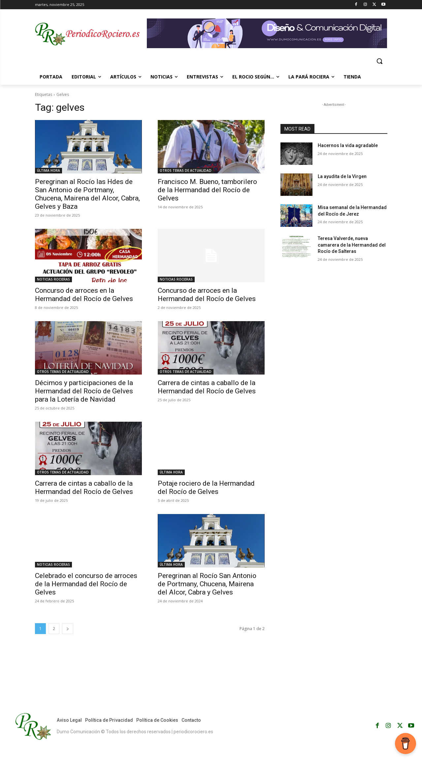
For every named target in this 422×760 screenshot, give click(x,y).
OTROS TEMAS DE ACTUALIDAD (185, 170)
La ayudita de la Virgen (342, 176)
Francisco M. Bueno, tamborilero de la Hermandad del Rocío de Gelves (207, 190)
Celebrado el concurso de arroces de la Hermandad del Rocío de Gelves (86, 584)
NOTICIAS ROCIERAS (53, 279)
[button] (379, 61)
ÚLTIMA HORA (48, 170)
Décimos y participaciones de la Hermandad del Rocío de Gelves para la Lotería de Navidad (84, 391)
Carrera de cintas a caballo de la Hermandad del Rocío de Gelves (207, 387)
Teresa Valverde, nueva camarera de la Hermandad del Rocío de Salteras (352, 245)
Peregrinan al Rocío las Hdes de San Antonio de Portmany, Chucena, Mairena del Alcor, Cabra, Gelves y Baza (87, 194)
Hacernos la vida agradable (348, 145)
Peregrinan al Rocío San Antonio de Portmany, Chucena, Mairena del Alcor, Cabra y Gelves (207, 584)
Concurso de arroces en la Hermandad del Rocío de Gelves (84, 295)
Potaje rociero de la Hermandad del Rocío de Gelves (206, 487)
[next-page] (67, 628)
